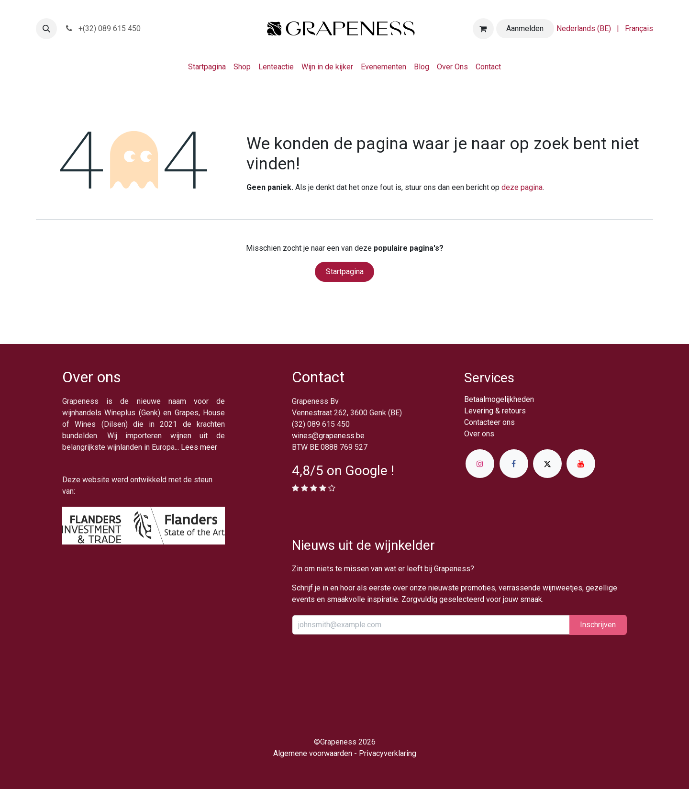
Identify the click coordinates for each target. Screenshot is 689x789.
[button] (46, 28)
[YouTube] (581, 463)
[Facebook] (514, 463)
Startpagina (345, 271)
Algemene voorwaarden (312, 753)
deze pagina (522, 187)
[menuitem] (583, 29)
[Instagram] (480, 463)
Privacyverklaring (387, 753)
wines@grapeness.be (328, 435)
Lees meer (199, 447)
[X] (547, 463)
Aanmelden (525, 28)
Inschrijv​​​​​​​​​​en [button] (598, 624)
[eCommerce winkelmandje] (483, 28)
